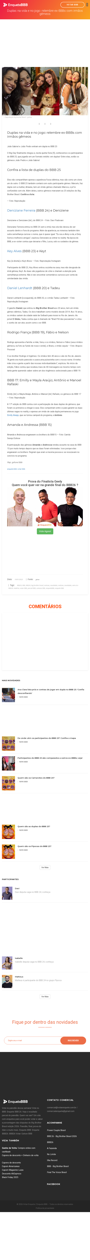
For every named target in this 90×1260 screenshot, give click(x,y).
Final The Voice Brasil (57, 1172)
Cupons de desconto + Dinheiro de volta (20, 1155)
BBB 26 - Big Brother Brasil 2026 (62, 1136)
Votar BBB (72, 5)
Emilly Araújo (13, 415)
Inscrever (73, 1040)
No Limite (51, 1154)
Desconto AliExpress (11, 1173)
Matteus (19, 976)
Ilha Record (52, 1160)
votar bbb (21, 469)
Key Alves (14, 251)
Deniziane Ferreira (21, 210)
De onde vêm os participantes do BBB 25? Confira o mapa (47, 738)
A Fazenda (52, 1148)
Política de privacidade (45, 1208)
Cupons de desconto (11, 1162)
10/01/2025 (23, 697)
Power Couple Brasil (56, 1130)
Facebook (53, 1184)
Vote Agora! (45, 531)
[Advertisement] (45, 39)
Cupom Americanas (11, 1166)
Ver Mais (45, 867)
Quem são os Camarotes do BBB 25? (36, 778)
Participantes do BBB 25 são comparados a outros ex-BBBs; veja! (50, 758)
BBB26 (50, 1142)
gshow (37, 579)
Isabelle (19, 958)
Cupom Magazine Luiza (12, 1170)
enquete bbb (12, 469)
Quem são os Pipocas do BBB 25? (34, 846)
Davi (17, 888)
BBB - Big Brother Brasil (58, 1166)
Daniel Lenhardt (19, 288)
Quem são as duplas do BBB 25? (34, 826)
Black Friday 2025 (10, 1177)
